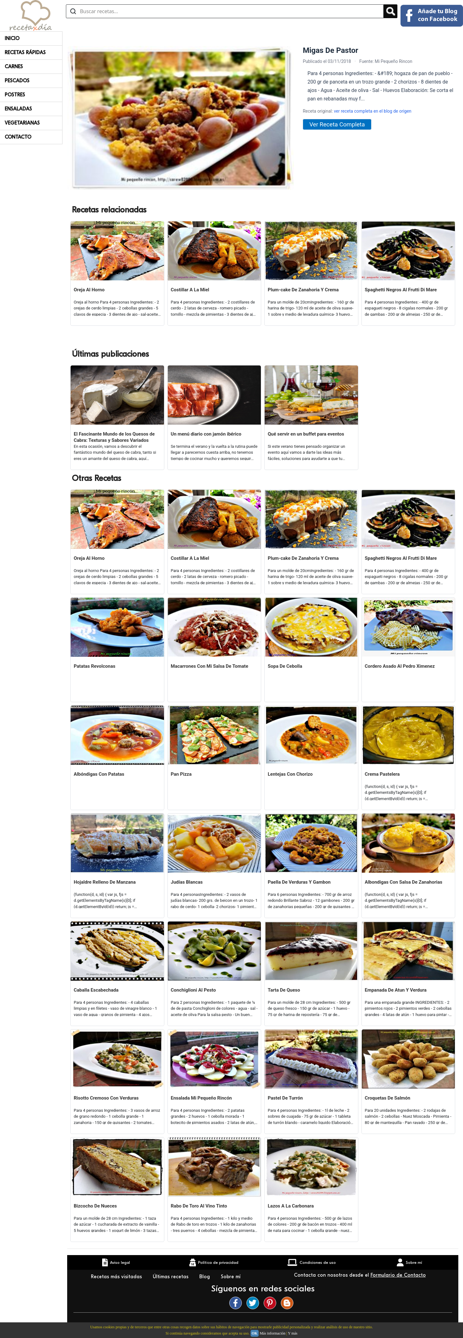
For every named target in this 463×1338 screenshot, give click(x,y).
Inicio (12, 38)
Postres (15, 95)
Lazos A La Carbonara (291, 1206)
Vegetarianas (22, 123)
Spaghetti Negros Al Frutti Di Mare (401, 290)
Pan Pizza (181, 774)
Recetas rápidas (25, 52)
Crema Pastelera (382, 774)
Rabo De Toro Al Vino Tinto (199, 1206)
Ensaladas (18, 109)
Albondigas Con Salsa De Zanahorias (403, 882)
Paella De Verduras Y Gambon (299, 882)
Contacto (18, 137)
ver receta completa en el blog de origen (372, 111)
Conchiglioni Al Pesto (193, 990)
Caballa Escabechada (96, 990)
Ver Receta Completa (337, 124)
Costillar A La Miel (190, 290)
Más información (272, 1333)
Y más (292, 1333)
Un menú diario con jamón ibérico (206, 434)
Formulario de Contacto (398, 1275)
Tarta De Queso (284, 990)
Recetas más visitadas (117, 1276)
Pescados (17, 81)
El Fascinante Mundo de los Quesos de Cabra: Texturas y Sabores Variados (114, 437)
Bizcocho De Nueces (95, 1206)
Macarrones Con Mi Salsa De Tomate (209, 666)
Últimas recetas (171, 1276)
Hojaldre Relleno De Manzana (105, 882)
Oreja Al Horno (89, 290)
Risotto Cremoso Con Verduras (106, 1098)
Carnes (14, 66)
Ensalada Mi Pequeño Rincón (201, 1098)
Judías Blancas (187, 882)
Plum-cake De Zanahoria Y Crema (303, 290)
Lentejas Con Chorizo (290, 774)
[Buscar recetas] (225, 11)
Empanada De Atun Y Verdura (396, 990)
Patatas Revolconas (94, 666)
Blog (205, 1276)
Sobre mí (231, 1276)
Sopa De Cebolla (285, 666)
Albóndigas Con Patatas (99, 774)
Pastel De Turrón (285, 1098)
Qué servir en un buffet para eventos (306, 434)
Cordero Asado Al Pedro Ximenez (400, 666)
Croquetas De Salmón (388, 1098)
